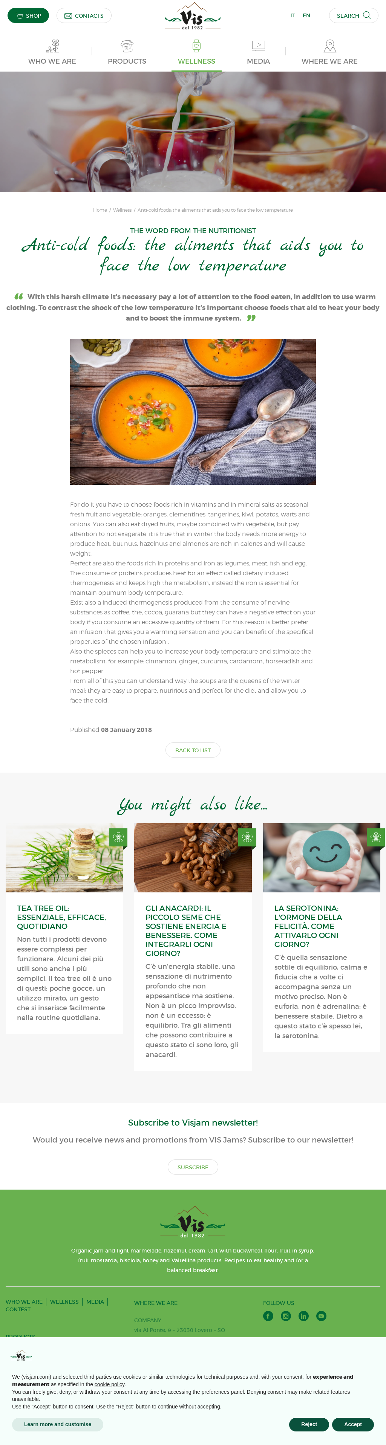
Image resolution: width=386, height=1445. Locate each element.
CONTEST (18, 1309)
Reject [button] (309, 1424)
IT (293, 15)
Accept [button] (353, 1424)
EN (306, 15)
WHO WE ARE (24, 1301)
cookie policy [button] (109, 1384)
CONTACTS (84, 15)
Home (100, 210)
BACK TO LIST (193, 750)
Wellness (122, 210)
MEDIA (95, 1301)
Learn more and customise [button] (57, 1424)
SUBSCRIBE (193, 1167)
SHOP (28, 15)
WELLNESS (64, 1301)
